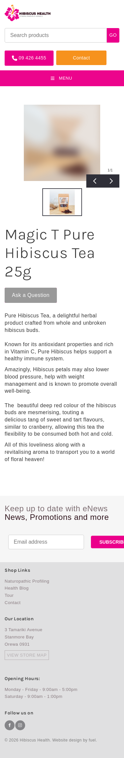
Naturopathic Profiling (27, 581)
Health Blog (17, 588)
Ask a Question (23, 290)
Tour (9, 595)
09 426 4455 (18, 53)
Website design (67, 740)
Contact (64, 53)
